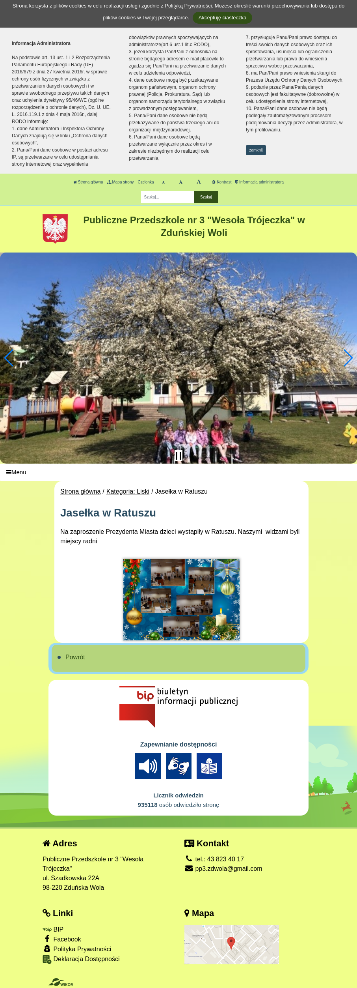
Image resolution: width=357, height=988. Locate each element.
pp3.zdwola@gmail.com (223, 868)
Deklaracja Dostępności (81, 959)
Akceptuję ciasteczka (222, 18)
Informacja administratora (259, 182)
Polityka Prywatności (77, 948)
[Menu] (178, 472)
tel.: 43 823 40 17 (214, 859)
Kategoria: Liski (127, 491)
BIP (53, 929)
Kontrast (221, 182)
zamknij (256, 150)
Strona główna (88, 182)
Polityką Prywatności (188, 6)
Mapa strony (120, 182)
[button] (9, 358)
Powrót (75, 657)
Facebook (62, 939)
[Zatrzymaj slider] (178, 456)
